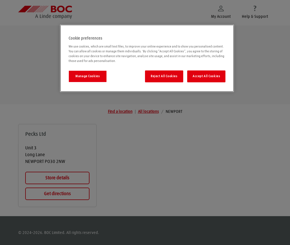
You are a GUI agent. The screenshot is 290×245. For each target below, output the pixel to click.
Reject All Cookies (164, 76)
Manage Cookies (87, 76)
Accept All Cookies (206, 76)
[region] (147, 58)
